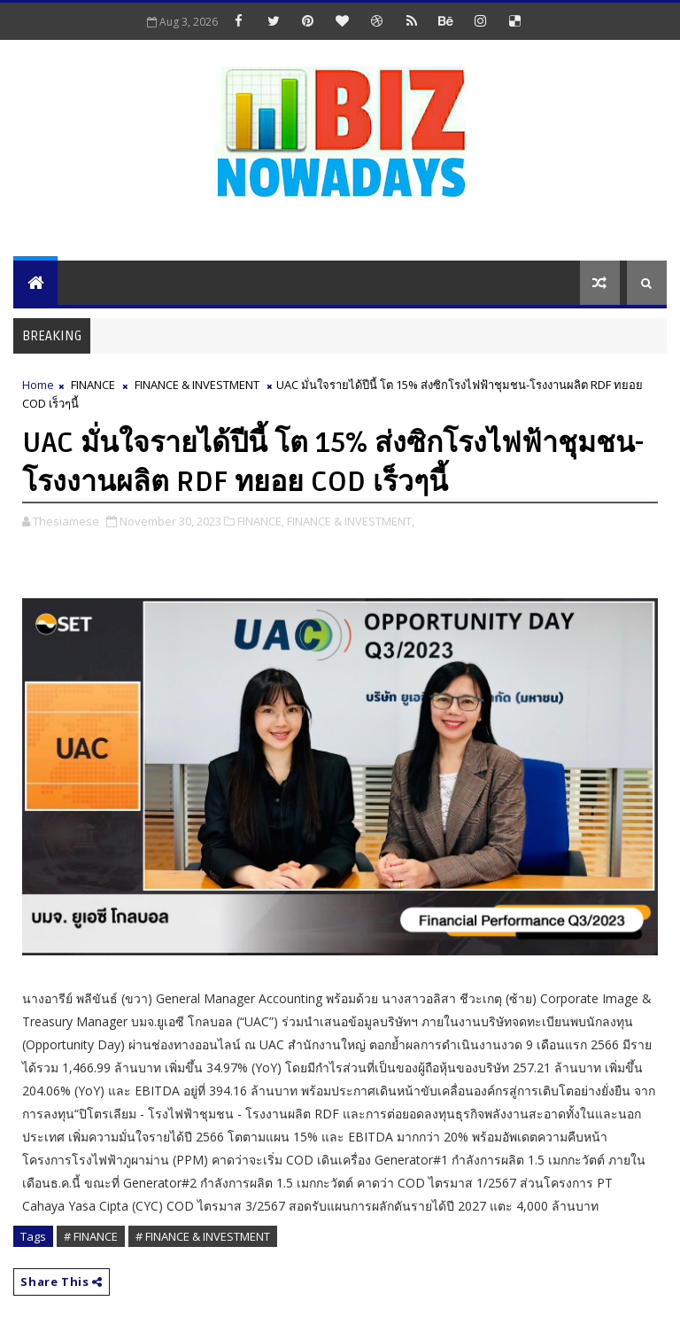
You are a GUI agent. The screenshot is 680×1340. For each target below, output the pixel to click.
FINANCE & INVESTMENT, (350, 521)
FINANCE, (260, 521)
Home (38, 385)
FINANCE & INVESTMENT (197, 385)
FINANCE (93, 385)
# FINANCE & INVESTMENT (202, 1236)
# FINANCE (91, 1236)
